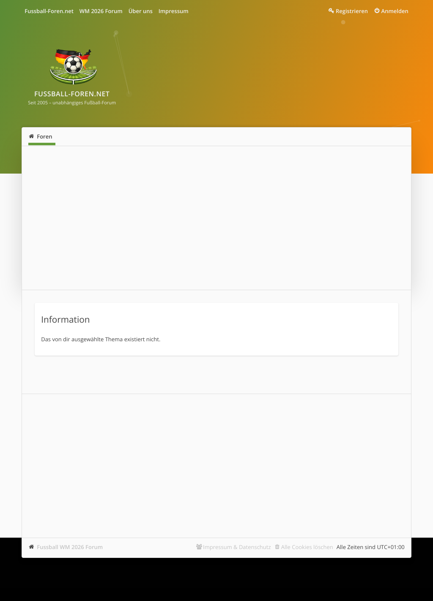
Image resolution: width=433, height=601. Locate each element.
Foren (44, 136)
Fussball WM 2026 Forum (70, 547)
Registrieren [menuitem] (352, 11)
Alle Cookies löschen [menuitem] (307, 547)
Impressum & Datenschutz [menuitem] (237, 547)
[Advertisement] (216, 218)
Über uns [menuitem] (141, 11)
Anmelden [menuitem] (394, 11)
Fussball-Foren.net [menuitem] (49, 11)
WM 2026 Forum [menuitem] (101, 11)
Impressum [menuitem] (174, 11)
